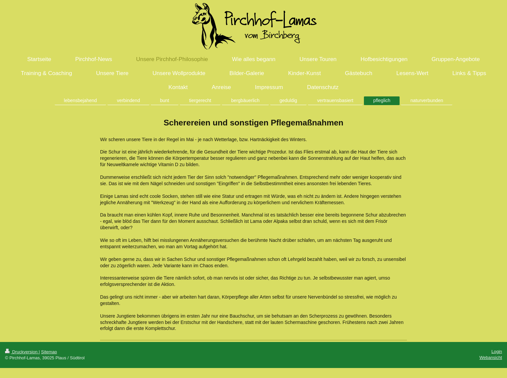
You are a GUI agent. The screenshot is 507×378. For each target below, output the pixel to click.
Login (496, 351)
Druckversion (22, 351)
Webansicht (490, 357)
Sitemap (49, 351)
